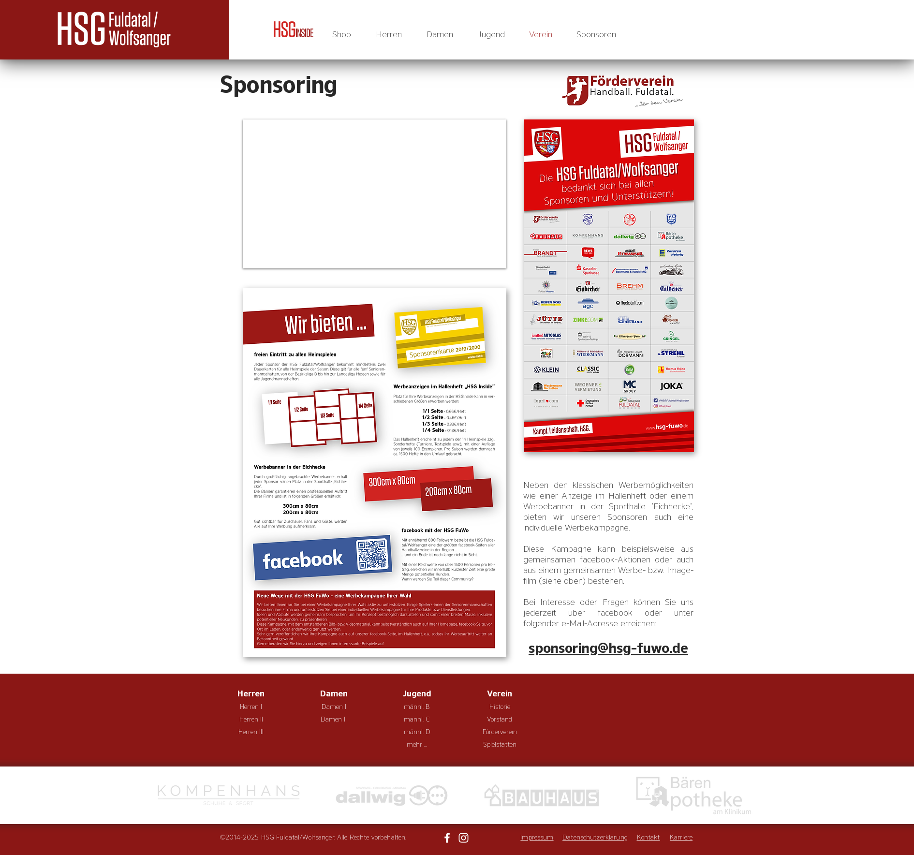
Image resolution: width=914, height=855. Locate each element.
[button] (389, 35)
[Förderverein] (500, 732)
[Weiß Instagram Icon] (463, 837)
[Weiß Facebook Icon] (447, 837)
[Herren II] (251, 720)
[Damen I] (334, 707)
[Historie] (500, 707)
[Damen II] (334, 720)
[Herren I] (251, 707)
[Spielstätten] (500, 745)
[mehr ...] (417, 745)
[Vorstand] (500, 720)
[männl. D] (417, 732)
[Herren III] (251, 732)
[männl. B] (417, 707)
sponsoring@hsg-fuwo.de (608, 648)
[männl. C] (417, 720)
